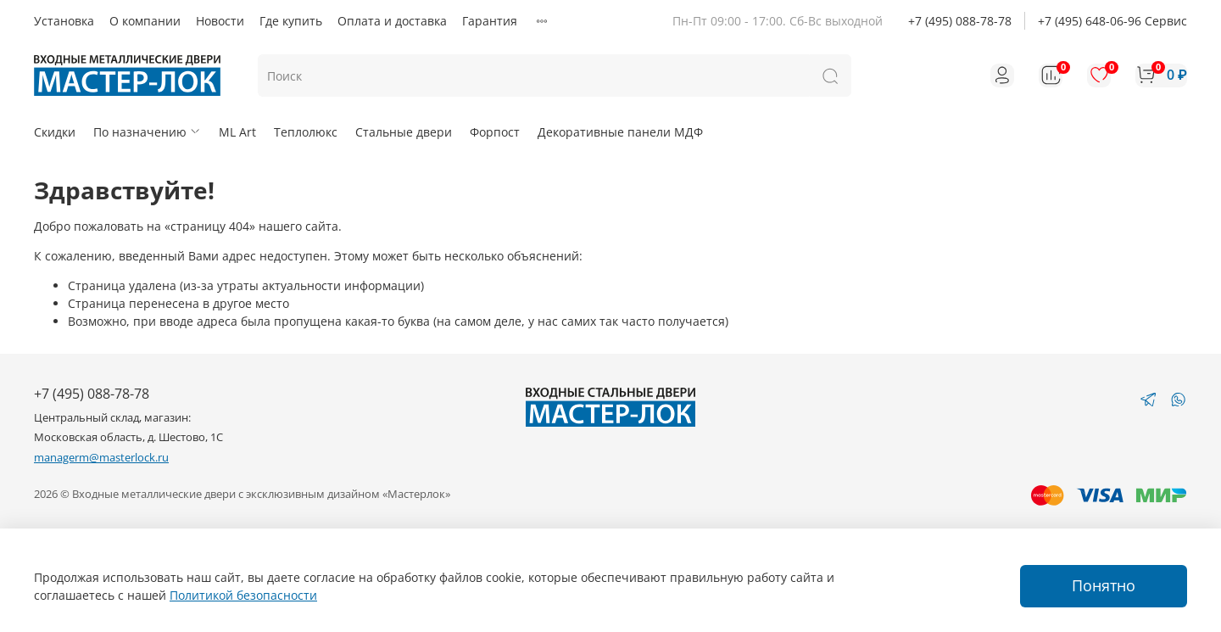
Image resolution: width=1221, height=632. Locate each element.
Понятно (1103, 585)
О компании (145, 21)
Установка (64, 21)
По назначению (147, 132)
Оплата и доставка (392, 21)
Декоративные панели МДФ (620, 132)
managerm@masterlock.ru (101, 457)
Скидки (54, 132)
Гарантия (489, 21)
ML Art (237, 132)
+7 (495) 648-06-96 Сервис (1112, 21)
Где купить (290, 21)
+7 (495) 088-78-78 (960, 21)
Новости (220, 21)
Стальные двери (403, 132)
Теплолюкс (305, 132)
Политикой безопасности (243, 595)
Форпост (495, 132)
